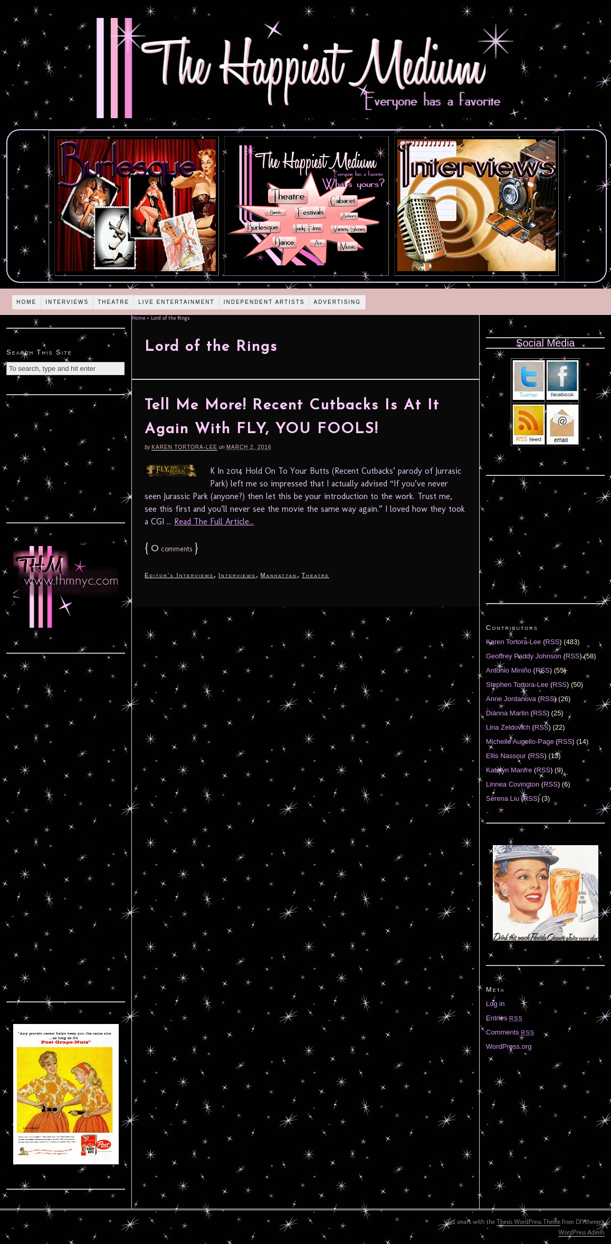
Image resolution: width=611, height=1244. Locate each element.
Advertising (337, 302)
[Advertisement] (66, 457)
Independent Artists (264, 302)
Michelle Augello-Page (520, 741)
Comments (510, 1032)
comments (171, 548)
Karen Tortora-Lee (184, 447)
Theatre (113, 302)
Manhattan (279, 575)
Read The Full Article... (214, 521)
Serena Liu (502, 798)
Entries (504, 1018)
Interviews (67, 302)
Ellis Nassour (506, 756)
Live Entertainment (176, 302)
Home (26, 302)
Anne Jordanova (511, 699)
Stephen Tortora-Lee (517, 684)
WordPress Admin (581, 1232)
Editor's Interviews (179, 575)
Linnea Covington (512, 784)
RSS (553, 642)
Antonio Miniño (508, 670)
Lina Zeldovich (508, 727)
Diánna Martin (507, 713)
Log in (495, 1004)
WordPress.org (508, 1046)
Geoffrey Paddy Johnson (523, 656)
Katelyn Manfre (509, 770)
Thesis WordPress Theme (528, 1222)
